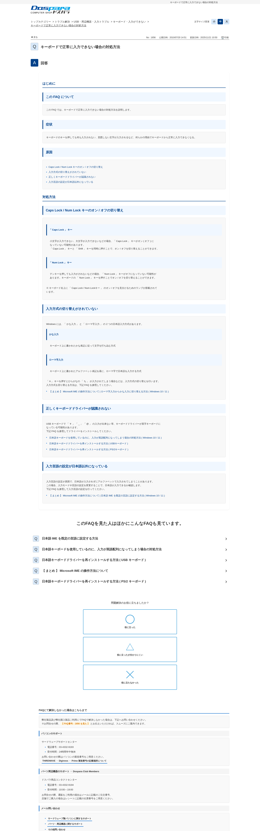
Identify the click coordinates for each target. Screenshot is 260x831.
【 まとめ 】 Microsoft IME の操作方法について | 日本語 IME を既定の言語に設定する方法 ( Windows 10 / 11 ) (107, 495)
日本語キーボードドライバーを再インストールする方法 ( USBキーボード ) (88, 443)
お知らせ (80, 807)
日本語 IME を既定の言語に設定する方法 (73, 539)
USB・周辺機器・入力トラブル (91, 21)
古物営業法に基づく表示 (198, 807)
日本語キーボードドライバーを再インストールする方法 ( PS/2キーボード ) (88, 449)
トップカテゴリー (41, 21)
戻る (35, 37)
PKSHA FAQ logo (219, 827)
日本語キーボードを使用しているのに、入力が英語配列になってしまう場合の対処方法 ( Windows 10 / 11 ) (105, 437)
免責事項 (174, 807)
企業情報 (147, 812)
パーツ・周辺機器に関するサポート (67, 774)
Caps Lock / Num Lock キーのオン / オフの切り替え (76, 167)
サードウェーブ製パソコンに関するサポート (71, 769)
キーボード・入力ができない (129, 21)
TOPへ (224, 797)
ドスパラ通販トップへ (58, 807)
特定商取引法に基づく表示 (122, 812)
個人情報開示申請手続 (152, 807)
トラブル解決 (62, 21)
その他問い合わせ (57, 780)
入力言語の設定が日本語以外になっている (71, 182)
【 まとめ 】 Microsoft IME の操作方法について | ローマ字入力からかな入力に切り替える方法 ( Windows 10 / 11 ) (109, 391)
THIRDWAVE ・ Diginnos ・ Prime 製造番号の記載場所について (76, 711)
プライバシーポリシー (123, 807)
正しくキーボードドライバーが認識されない (72, 177)
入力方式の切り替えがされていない (67, 172)
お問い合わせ (98, 807)
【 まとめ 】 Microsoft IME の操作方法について (79, 575)
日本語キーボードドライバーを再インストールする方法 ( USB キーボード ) (99, 563)
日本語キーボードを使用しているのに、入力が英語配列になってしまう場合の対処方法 (107, 551)
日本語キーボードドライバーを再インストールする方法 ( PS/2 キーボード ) (99, 587)
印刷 (226, 37)
